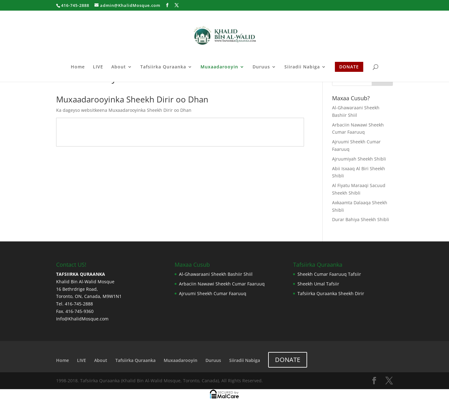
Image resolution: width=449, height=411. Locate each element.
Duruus (261, 67)
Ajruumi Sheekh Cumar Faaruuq (212, 293)
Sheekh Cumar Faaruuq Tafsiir (329, 274)
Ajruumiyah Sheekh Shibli (359, 159)
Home (78, 67)
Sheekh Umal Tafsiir (318, 284)
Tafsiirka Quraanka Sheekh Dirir (330, 293)
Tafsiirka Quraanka (163, 67)
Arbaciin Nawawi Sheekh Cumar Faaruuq (222, 284)
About (118, 67)
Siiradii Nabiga (302, 67)
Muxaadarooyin (219, 67)
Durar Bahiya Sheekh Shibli (360, 219)
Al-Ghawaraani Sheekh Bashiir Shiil (216, 274)
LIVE (98, 67)
